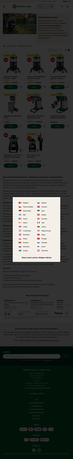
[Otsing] (51, 6)
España (43, 215)
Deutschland (27, 211)
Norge (43, 234)
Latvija (25, 226)
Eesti (42, 211)
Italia (42, 222)
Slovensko (26, 246)
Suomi (43, 246)
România (25, 242)
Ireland (25, 222)
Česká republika (28, 207)
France (25, 218)
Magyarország (46, 230)
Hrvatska (44, 218)
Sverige (25, 250)
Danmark (44, 207)
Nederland (26, 234)
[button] (4, 6)
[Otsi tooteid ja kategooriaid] (45, 6)
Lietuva (43, 226)
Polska (25, 238)
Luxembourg (27, 230)
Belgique (25, 203)
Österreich (44, 250)
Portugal (44, 238)
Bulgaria (43, 203)
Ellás (24, 215)
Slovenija (44, 242)
